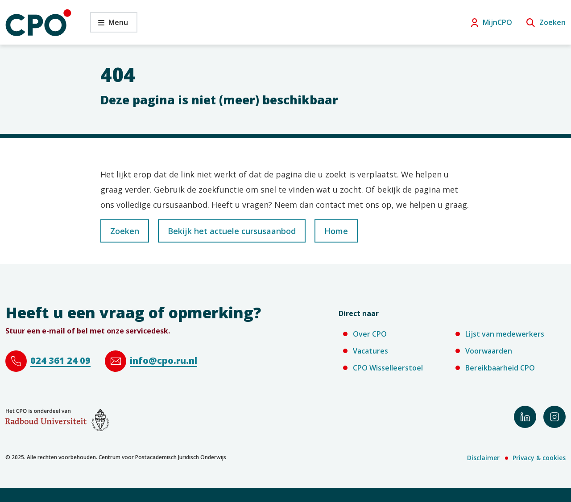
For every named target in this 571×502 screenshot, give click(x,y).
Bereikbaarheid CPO (500, 368)
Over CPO (370, 334)
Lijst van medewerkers (504, 334)
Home (336, 231)
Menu (109, 24)
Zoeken (552, 22)
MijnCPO (497, 22)
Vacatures (370, 351)
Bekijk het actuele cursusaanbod (232, 231)
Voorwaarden (488, 351)
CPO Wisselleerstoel (388, 368)
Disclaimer (483, 457)
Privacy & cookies (539, 457)
